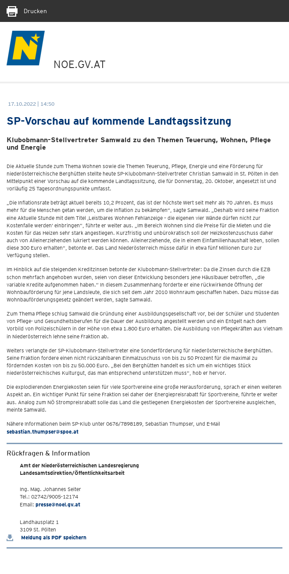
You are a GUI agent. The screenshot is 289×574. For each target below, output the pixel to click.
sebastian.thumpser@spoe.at (42, 431)
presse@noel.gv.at (58, 504)
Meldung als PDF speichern (46, 537)
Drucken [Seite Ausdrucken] (27, 10)
